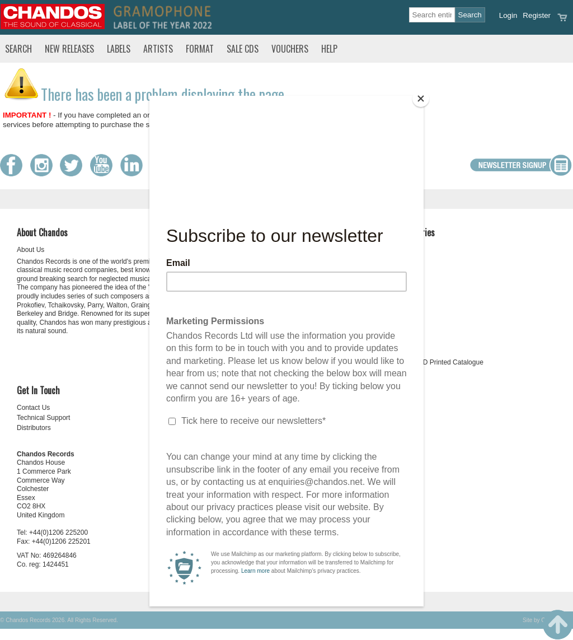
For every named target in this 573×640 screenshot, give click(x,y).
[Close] (420, 98)
